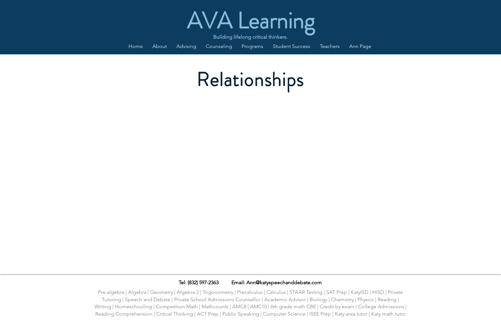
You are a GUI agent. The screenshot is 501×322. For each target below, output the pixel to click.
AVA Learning (250, 20)
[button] (186, 46)
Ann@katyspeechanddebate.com (284, 282)
